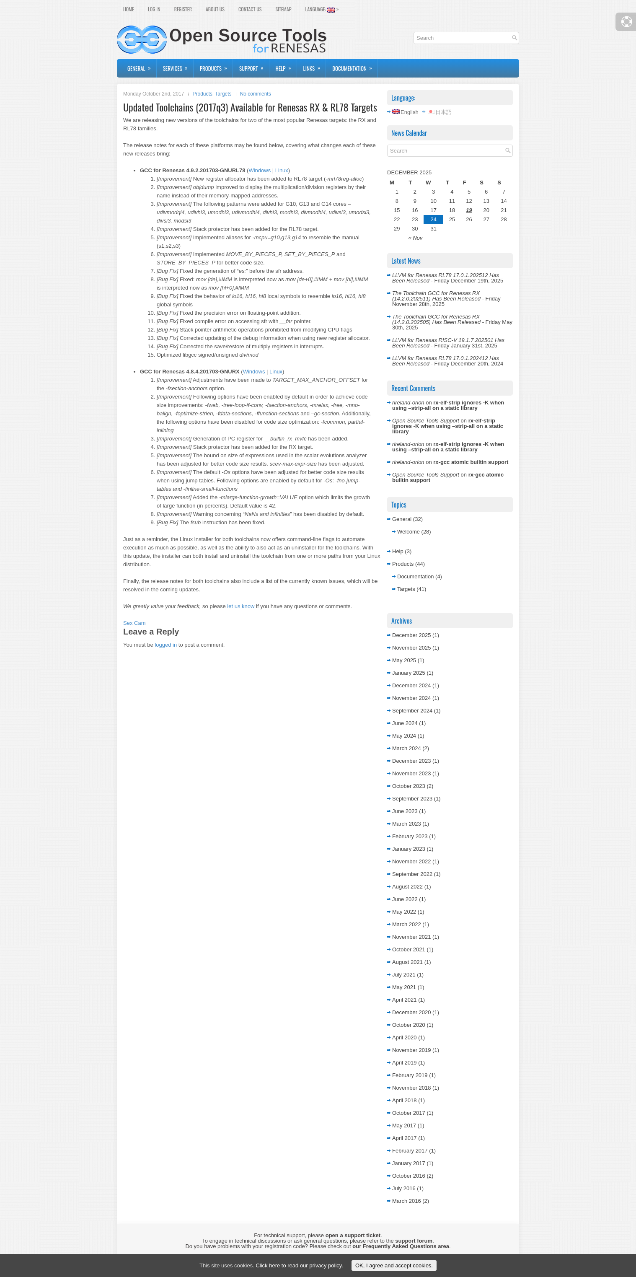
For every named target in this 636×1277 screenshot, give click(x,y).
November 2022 (411, 861)
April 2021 (404, 1000)
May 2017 (404, 1125)
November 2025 (411, 648)
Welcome (408, 531)
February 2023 (410, 836)
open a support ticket (353, 1235)
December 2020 (411, 1012)
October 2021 (408, 949)
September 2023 (412, 798)
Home (128, 9)
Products (216, 66)
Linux (281, 170)
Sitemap (283, 9)
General (141, 66)
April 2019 (404, 1062)
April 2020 (404, 1037)
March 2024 (406, 748)
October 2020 (408, 1025)
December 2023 (411, 761)
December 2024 (411, 685)
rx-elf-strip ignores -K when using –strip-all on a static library (448, 405)
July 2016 (404, 1188)
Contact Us (249, 9)
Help (286, 66)
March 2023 (406, 824)
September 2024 (412, 710)
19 (469, 210)
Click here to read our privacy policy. (299, 1265)
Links (314, 66)
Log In (154, 9)
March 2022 (406, 924)
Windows (259, 170)
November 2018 (411, 1088)
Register (183, 9)
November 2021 (411, 937)
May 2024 (404, 736)
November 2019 (411, 1050)
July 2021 (404, 974)
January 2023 (408, 849)
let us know (240, 606)
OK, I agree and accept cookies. (394, 1265)
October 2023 (408, 786)
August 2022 (407, 886)
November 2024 (411, 698)
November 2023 (411, 773)
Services (178, 66)
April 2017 (404, 1138)
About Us (215, 9)
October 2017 (408, 1113)
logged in (166, 645)
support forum (413, 1241)
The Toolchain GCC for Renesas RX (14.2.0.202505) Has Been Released (436, 319)
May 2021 (404, 987)
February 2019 (410, 1075)
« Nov (415, 238)
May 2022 (404, 912)
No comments (255, 94)
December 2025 (411, 635)
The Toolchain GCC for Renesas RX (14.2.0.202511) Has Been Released (436, 296)
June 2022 (405, 899)
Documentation (354, 66)
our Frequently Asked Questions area (400, 1246)
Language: (324, 8)
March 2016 (406, 1201)
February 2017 (410, 1150)
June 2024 (405, 723)
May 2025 (404, 660)
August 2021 (407, 962)
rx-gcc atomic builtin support (470, 462)
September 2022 (412, 874)
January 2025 (408, 673)
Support (254, 66)
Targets (223, 94)
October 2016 (408, 1176)
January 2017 (408, 1163)
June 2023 (405, 811)
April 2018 (404, 1100)
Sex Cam (134, 623)
